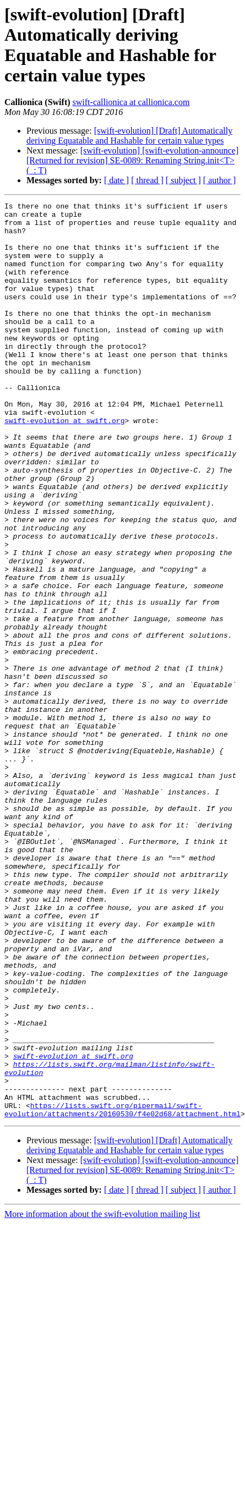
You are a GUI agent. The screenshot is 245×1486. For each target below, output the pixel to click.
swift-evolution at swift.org (64, 465)
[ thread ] (147, 180)
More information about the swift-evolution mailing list (102, 1397)
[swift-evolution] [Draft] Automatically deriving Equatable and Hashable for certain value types (129, 135)
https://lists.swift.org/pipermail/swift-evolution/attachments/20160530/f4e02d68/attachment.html (122, 1292)
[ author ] (219, 180)
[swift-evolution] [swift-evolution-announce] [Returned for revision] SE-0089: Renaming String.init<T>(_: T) (132, 160)
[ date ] (116, 180)
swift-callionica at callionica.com (131, 102)
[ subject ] (183, 180)
